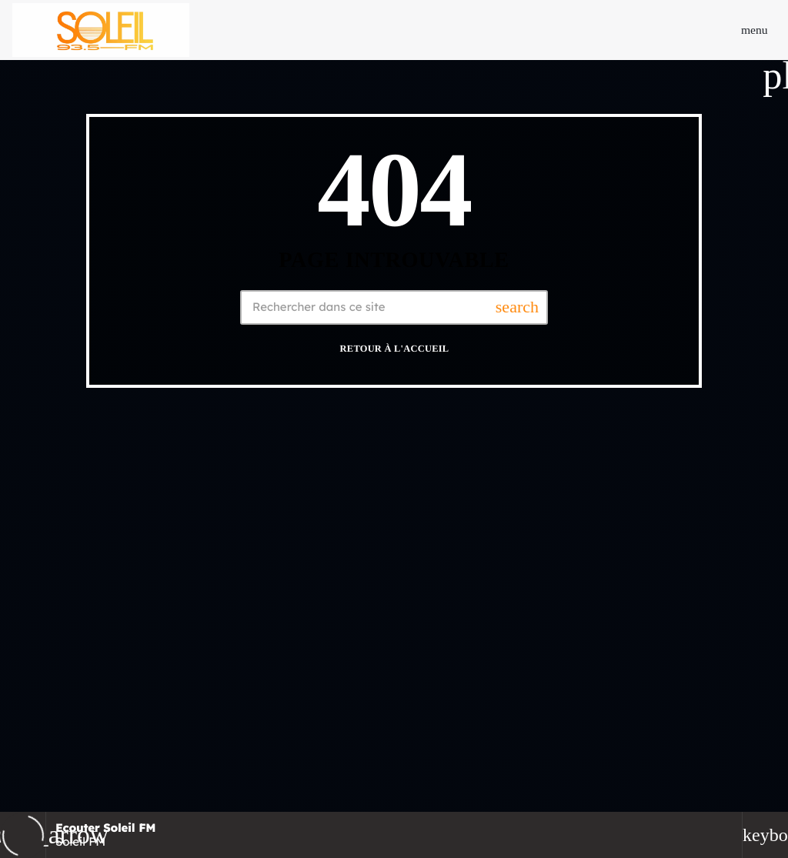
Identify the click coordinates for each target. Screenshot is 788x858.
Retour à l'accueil (394, 348)
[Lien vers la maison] (100, 30)
